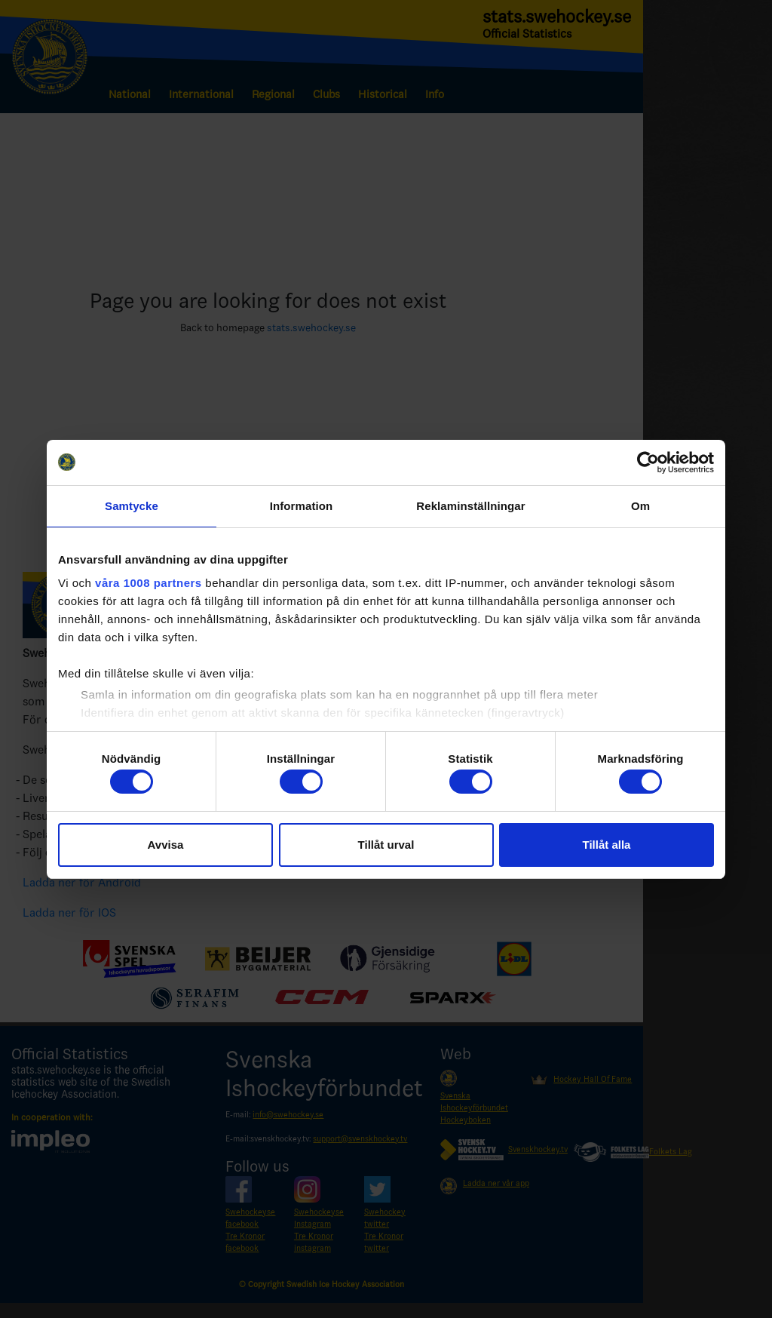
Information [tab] (301, 505)
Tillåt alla (607, 844)
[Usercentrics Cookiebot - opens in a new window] (648, 462)
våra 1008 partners (148, 582)
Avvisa (166, 844)
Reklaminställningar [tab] (470, 505)
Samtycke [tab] (131, 505)
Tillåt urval (386, 844)
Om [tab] (640, 505)
